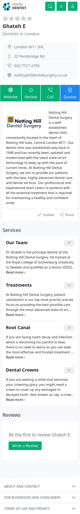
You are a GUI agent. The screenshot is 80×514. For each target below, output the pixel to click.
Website (11, 93)
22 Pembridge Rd (29, 56)
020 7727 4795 (27, 65)
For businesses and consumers (32, 497)
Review (31, 93)
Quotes (70, 93)
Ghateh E (14, 26)
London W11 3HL (29, 46)
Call (50, 93)
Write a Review (25, 445)
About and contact (22, 486)
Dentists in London (21, 34)
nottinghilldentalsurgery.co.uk (40, 75)
